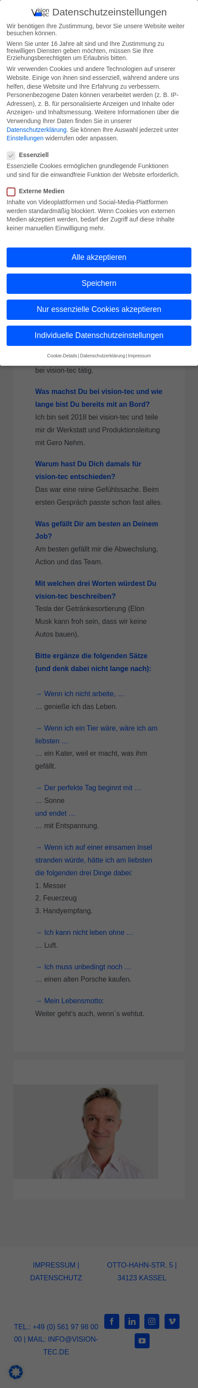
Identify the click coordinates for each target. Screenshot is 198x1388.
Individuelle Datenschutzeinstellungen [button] (99, 334)
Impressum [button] (139, 355)
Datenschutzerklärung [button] (102, 355)
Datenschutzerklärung (36, 128)
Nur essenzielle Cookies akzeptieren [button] (99, 308)
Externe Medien (39, 190)
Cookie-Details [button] (62, 355)
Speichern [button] (99, 282)
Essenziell (31, 154)
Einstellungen (25, 137)
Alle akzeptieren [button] (99, 256)
